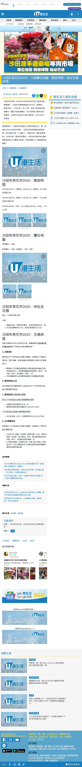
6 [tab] (47, 29)
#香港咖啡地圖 (72, 755)
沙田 (12, 531)
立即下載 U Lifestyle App (73, 4)
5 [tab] (45, 29)
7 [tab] (40, 31)
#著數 (47, 760)
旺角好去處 (53, 737)
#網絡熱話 (54, 760)
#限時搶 (48, 758)
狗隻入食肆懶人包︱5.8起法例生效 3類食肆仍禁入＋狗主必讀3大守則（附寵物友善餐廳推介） (47, 701)
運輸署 (20, 513)
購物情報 (42, 20)
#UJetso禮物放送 (58, 758)
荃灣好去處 (43, 737)
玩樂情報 (30, 20)
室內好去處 (34, 677)
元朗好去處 (32, 737)
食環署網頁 (13, 130)
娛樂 (65, 20)
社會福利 (40, 739)
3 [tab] (40, 29)
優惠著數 (18, 20)
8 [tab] (43, 31)
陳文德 (8, 94)
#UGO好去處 (33, 755)
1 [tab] (36, 29)
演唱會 (8, 20)
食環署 (13, 513)
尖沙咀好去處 (52, 734)
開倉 (44, 734)
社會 (73, 20)
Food (28, 4)
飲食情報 (54, 20)
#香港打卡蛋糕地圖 (58, 755)
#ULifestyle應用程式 (36, 758)
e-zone (52, 4)
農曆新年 (16, 541)
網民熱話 (31, 746)
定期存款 (38, 24)
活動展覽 (22, 88)
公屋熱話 (20, 24)
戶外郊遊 (32, 739)
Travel (21, 4)
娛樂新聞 (29, 24)
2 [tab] (38, 29)
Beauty (36, 4)
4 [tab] (43, 29)
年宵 (32, 541)
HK (13, 4)
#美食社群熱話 (44, 755)
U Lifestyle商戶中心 (74, 8)
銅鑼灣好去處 (64, 734)
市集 (39, 734)
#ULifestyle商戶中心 (36, 760)
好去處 (6, 541)
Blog (44, 4)
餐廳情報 (68, 737)
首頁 (4, 88)
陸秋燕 (15, 94)
